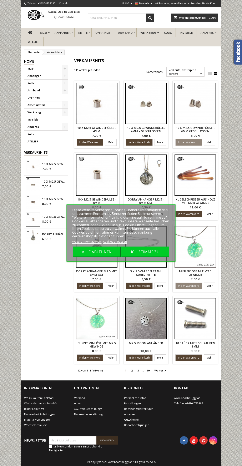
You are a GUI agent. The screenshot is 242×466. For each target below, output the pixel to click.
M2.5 (43, 33)
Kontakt (63, 3)
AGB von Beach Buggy (88, 409)
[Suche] (121, 18)
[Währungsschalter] (127, 3)
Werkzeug (148, 33)
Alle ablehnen (97, 251)
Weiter (160, 371)
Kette (83, 33)
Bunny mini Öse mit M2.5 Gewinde (96, 344)
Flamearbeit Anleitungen (39, 414)
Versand (79, 398)
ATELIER (34, 42)
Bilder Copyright (34, 409)
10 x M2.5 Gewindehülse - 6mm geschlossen (54, 199)
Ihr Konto (133, 388)
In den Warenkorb (90, 142)
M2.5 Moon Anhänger (146, 343)
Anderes (207, 33)
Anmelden (177, 3)
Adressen (130, 414)
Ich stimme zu (145, 251)
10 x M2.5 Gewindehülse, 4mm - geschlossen (54, 181)
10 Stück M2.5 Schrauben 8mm (195, 344)
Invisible (186, 33)
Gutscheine (131, 419)
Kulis (168, 33)
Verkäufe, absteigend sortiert (186, 72)
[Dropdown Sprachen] (144, 3)
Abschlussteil (36, 105)
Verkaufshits (36, 152)
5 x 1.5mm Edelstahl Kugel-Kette (146, 273)
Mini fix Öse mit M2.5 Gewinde (195, 273)
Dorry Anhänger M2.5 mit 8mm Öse (96, 273)
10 (148, 370)
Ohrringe (102, 33)
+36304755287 (46, 3)
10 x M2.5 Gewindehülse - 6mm (54, 216)
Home (29, 61)
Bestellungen (132, 403)
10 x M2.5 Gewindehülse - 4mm (54, 164)
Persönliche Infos (135, 398)
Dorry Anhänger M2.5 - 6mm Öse (54, 234)
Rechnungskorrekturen (138, 409)
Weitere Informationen (87, 241)
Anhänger (63, 33)
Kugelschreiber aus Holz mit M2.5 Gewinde (195, 201)
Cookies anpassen (115, 241)
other (77, 403)
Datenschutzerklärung (88, 414)
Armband (125, 33)
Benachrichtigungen (136, 425)
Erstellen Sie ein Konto (204, 3)
